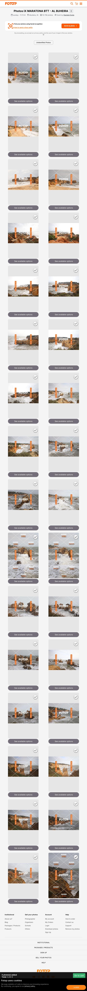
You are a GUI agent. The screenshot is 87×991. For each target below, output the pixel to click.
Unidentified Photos (43, 42)
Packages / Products (12, 925)
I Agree (76, 987)
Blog (6, 922)
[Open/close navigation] (81, 3)
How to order (70, 919)
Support (68, 925)
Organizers (29, 922)
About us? (8, 919)
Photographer (30, 919)
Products (8, 929)
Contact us (69, 922)
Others (27, 929)
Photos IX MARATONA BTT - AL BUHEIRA (41, 11)
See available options (23, 101)
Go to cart (79, 975)
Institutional (43, 942)
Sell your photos (43, 958)
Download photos (51, 929)
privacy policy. (30, 986)
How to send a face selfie (23, 27)
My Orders (49, 922)
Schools (28, 925)
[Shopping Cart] (76, 3)
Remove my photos (72, 929)
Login (47, 925)
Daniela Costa (69, 15)
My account (49, 919)
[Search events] (72, 3)
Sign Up (48, 932)
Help (44, 963)
